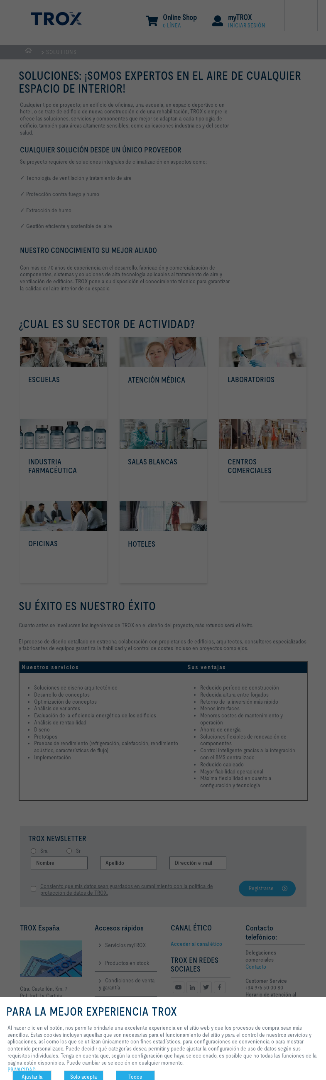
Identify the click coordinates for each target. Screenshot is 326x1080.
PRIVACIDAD (21, 1069)
